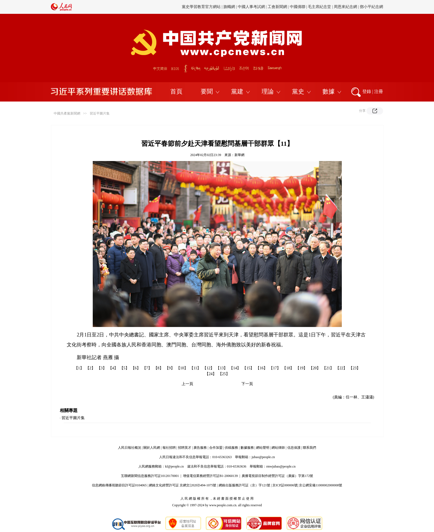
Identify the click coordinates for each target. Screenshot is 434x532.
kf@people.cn (174, 466)
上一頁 (187, 384)
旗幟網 (229, 7)
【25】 (224, 374)
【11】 (195, 368)
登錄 (366, 91)
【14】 (235, 368)
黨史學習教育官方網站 (202, 7)
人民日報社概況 (129, 448)
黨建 (237, 91)
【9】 (170, 368)
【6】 (136, 368)
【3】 (102, 368)
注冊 (378, 91)
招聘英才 (184, 448)
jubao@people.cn (263, 457)
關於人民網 (151, 448)
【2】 (90, 368)
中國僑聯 (297, 7)
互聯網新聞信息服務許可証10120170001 (150, 476)
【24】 (210, 374)
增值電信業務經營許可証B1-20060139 (210, 476)
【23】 (354, 368)
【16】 (261, 368)
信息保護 (294, 448)
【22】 (341, 368)
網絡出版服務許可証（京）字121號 (244, 485)
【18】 (288, 368)
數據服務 (247, 448)
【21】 (328, 368)
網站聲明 (262, 448)
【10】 (182, 368)
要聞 (207, 91)
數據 (328, 91)
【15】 (248, 368)
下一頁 (247, 384)
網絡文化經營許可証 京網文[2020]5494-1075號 (182, 485)
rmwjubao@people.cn (281, 466)
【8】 (158, 368)
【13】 (222, 368)
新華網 (239, 155)
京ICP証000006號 (285, 485)
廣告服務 (200, 448)
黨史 (298, 91)
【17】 (275, 368)
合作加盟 (216, 448)
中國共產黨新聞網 (67, 113)
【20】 (315, 368)
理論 (268, 91)
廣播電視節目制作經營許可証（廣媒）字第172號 (277, 476)
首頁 (176, 91)
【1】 (79, 368)
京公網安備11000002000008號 (320, 485)
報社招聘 (169, 448)
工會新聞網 (277, 7)
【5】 (124, 368)
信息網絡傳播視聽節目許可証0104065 (119, 485)
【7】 (147, 368)
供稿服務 (231, 448)
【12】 (208, 368)
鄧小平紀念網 (371, 7)
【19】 (301, 368)
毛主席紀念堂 (319, 7)
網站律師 (278, 448)
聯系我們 (309, 448)
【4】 (113, 368)
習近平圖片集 (100, 113)
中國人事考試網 (251, 7)
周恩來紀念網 (345, 7)
